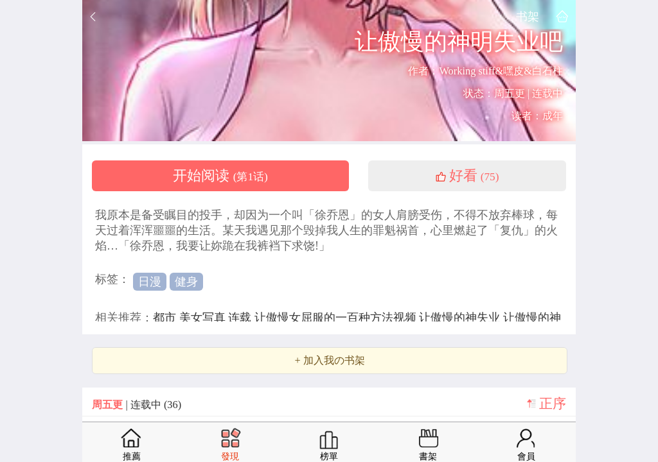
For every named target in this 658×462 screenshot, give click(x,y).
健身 (186, 281)
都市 (166, 317)
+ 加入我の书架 (329, 360)
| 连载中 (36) (136, 404)
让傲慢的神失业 (461, 317)
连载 (241, 317)
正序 (552, 403)
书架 (527, 16)
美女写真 (204, 317)
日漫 (149, 281)
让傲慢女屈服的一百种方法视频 (337, 317)
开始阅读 (220, 176)
